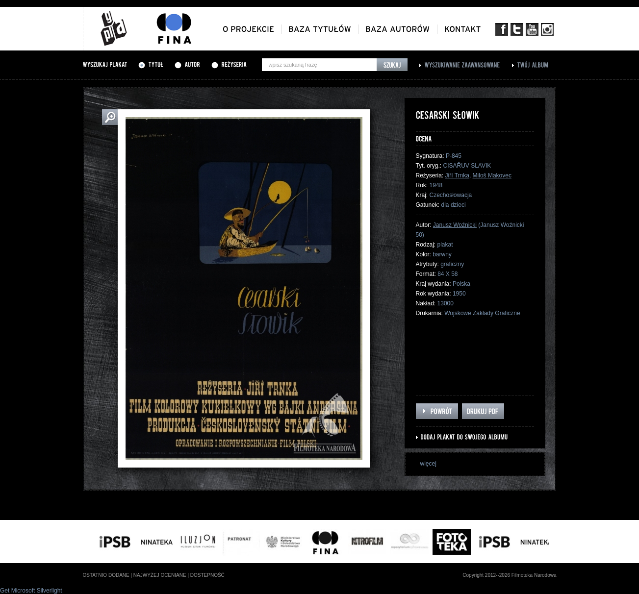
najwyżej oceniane (159, 575)
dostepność (207, 575)
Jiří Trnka (457, 175)
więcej (428, 463)
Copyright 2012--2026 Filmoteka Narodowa (509, 575)
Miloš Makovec (492, 175)
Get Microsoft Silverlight (31, 590)
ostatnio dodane (106, 575)
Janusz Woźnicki (455, 225)
